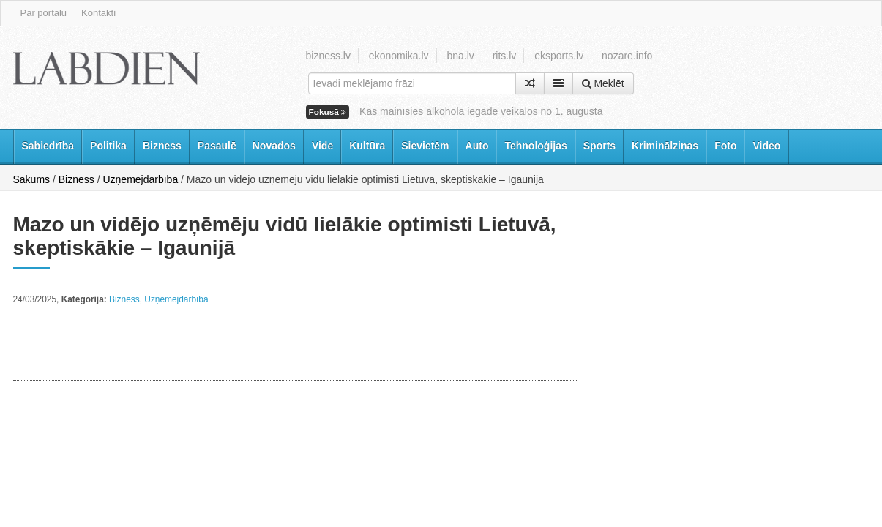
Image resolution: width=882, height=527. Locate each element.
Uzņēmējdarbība (140, 179)
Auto (477, 146)
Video (766, 146)
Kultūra (367, 146)
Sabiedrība (48, 146)
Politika (108, 146)
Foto (725, 146)
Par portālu (43, 12)
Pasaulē (217, 146)
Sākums (32, 179)
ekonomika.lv (399, 55)
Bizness (162, 146)
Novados (274, 146)
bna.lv (460, 55)
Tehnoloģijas (535, 146)
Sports (599, 146)
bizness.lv (328, 55)
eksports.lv (558, 55)
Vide (322, 146)
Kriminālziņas (665, 146)
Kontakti (98, 12)
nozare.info (627, 55)
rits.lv (505, 55)
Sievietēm (425, 146)
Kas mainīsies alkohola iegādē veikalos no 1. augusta (480, 111)
